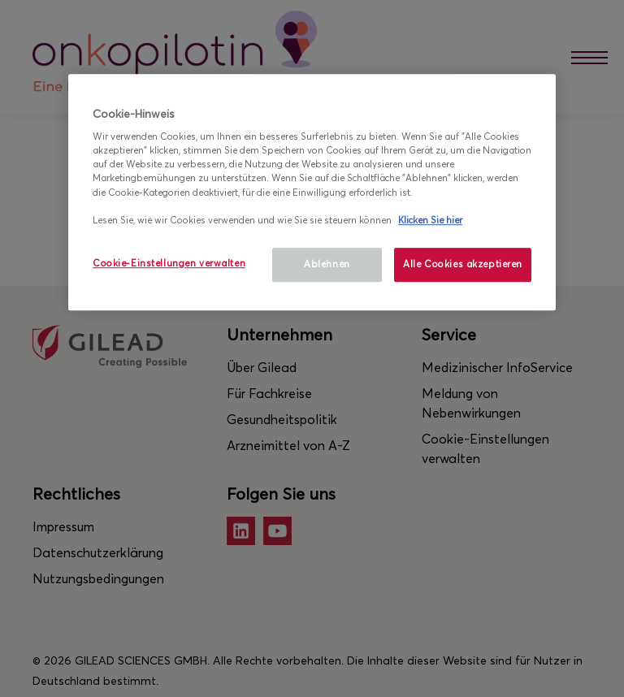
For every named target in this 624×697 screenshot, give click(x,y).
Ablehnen (327, 264)
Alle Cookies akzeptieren (462, 264)
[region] (312, 192)
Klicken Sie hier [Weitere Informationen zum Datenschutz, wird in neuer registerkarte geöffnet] (430, 220)
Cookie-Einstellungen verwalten (169, 263)
